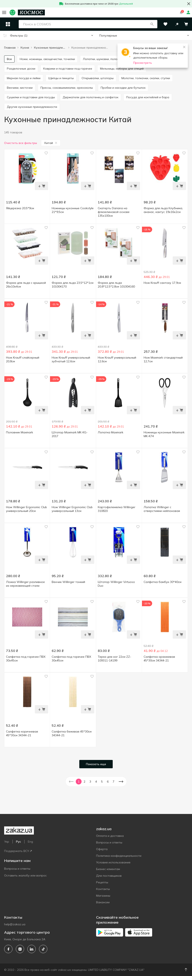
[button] (152, 24)
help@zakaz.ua (14, 924)
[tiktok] (43, 949)
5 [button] (102, 781)
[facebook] (8, 949)
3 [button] (90, 781)
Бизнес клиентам (108, 869)
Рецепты (102, 882)
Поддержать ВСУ (18, 851)
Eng (30, 841)
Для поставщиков (109, 876)
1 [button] (78, 781)
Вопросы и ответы (17, 868)
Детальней (126, 3)
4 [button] (96, 781)
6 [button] (108, 781)
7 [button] (113, 781)
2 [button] (84, 781)
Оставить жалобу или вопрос (25, 875)
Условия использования (113, 862)
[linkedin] (31, 949)
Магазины (103, 895)
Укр (6, 841)
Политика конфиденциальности (118, 856)
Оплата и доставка (110, 836)
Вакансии (103, 902)
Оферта (102, 849)
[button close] (188, 3)
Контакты (103, 889)
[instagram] (20, 949)
